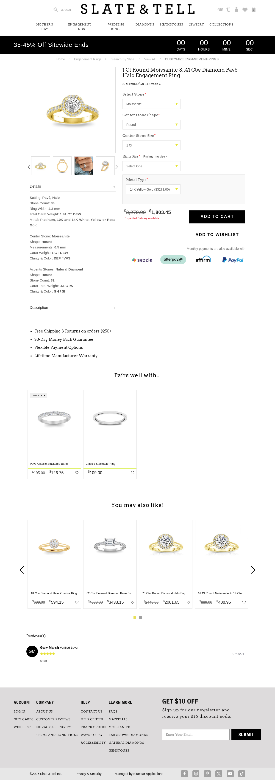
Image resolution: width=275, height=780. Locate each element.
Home (60, 59)
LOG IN (19, 711)
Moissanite (119, 727)
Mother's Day (44, 27)
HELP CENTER (92, 719)
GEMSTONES (119, 750)
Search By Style (122, 59)
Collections (221, 24)
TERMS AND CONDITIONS (57, 735)
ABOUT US (44, 711)
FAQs (113, 711)
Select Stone (134, 94)
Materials (118, 719)
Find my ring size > (155, 156)
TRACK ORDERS (93, 727)
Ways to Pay (92, 735)
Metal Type (137, 179)
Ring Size (144, 156)
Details (35, 186)
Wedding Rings (116, 27)
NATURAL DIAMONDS (126, 742)
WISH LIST (22, 727)
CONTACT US (92, 711)
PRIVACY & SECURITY (53, 727)
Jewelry (196, 24)
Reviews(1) (36, 636)
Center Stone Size (139, 135)
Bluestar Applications (148, 774)
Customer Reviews (53, 719)
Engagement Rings (80, 27)
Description (39, 308)
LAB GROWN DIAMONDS (128, 735)
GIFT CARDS (24, 719)
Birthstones (171, 24)
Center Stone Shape (141, 115)
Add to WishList (217, 234)
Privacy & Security (88, 774)
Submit (246, 734)
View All (150, 59)
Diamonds (145, 24)
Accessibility (93, 742)
